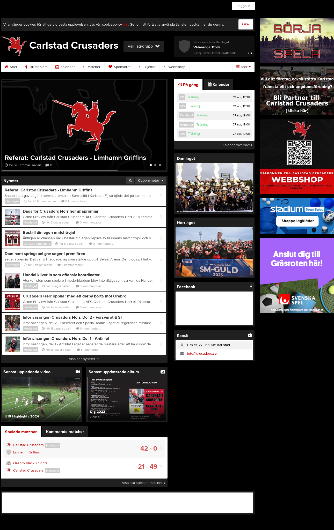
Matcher (91, 67)
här (125, 24)
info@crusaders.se (202, 353)
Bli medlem (36, 67)
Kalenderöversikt (237, 145)
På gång (188, 84)
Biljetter (147, 67)
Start (11, 67)
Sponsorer (119, 67)
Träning (193, 97)
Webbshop (174, 67)
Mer (243, 67)
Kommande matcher (65, 431)
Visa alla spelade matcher (143, 483)
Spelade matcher (21, 432)
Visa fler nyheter (84, 359)
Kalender (65, 67)
